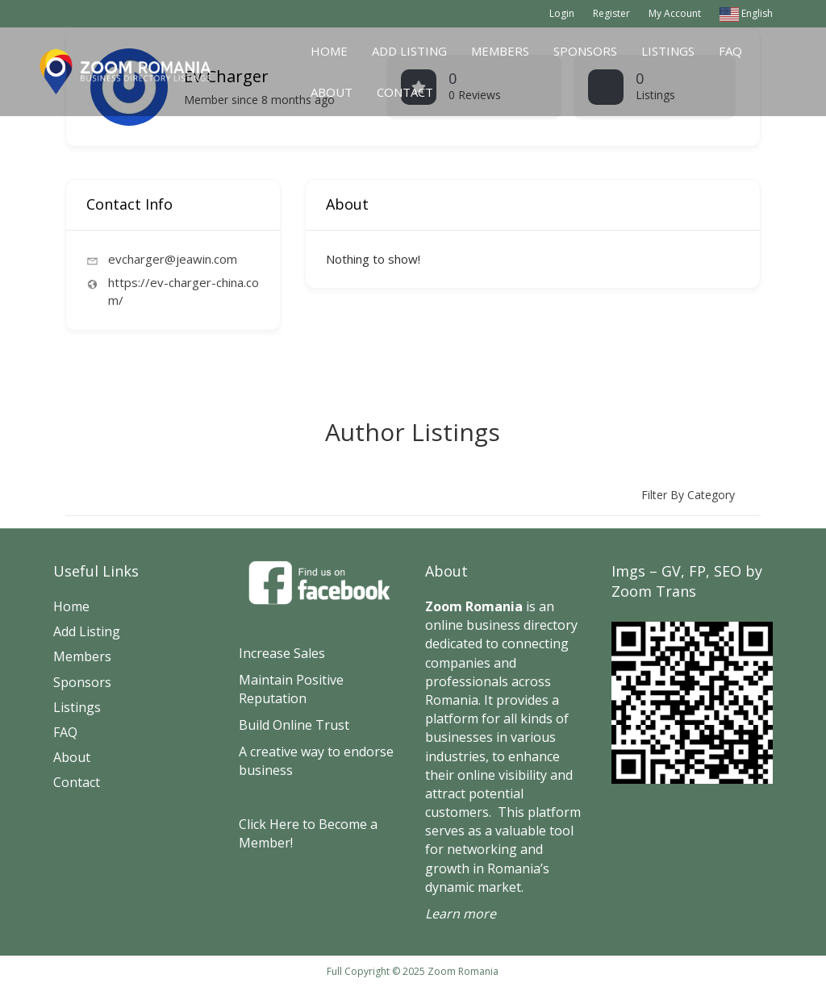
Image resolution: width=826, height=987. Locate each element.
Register (611, 13)
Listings (668, 51)
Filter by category (688, 494)
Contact (405, 92)
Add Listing (409, 51)
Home (329, 51)
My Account (675, 13)
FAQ (730, 51)
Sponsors (585, 51)
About (332, 92)
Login (561, 13)
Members (500, 51)
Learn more (460, 913)
